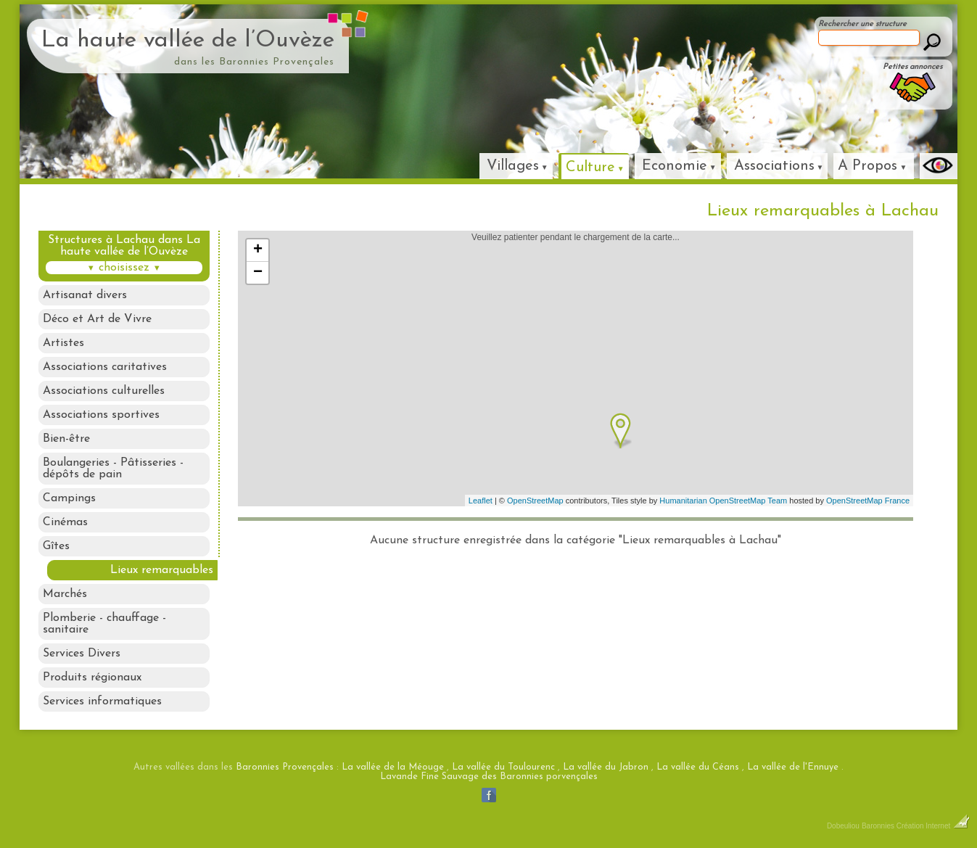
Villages (513, 166)
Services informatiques (102, 701)
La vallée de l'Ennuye (792, 767)
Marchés (65, 594)
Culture (590, 167)
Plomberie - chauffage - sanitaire (104, 623)
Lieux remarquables (161, 570)
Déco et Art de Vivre (97, 319)
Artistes (63, 343)
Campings (69, 498)
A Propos (867, 166)
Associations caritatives (105, 367)
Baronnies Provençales (285, 767)
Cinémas (65, 522)
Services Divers (81, 653)
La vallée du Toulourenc (503, 767)
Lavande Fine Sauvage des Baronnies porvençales (489, 776)
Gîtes (56, 546)
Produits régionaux (92, 677)
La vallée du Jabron (605, 767)
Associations (774, 166)
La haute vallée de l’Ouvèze (187, 40)
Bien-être (66, 439)
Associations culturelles (104, 391)
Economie (674, 166)
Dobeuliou (843, 826)
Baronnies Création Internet (916, 826)
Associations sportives (101, 415)
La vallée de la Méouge (393, 767)
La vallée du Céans (697, 767)
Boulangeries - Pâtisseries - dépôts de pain (113, 468)
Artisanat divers (85, 295)
